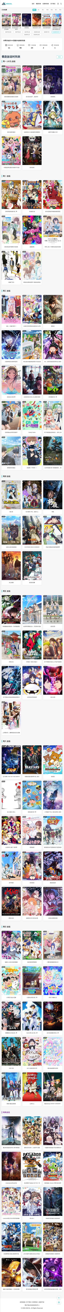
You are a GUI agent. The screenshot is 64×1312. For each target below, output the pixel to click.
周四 (47, 9)
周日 (60, 9)
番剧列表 (38, 3)
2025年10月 (37, 34)
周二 (37, 9)
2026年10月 (37, 32)
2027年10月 (8, 32)
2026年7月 (46, 32)
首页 (33, 3)
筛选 (59, 57)
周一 (33, 9)
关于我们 (52, 3)
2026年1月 (27, 34)
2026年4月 (56, 32)
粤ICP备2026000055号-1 (32, 1305)
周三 (42, 9)
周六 (56, 9)
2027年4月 (18, 32)
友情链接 (22, 1302)
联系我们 (35, 1302)
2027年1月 (27, 32)
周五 (51, 9)
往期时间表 (46, 3)
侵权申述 (41, 1302)
